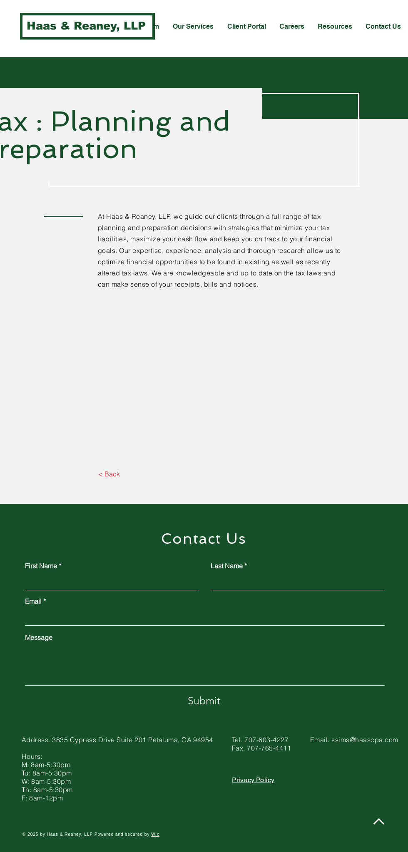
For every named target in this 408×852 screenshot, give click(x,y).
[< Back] (109, 474)
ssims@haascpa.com (364, 740)
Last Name (227, 565)
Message (38, 637)
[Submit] (204, 700)
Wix (155, 834)
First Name (41, 565)
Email (33, 601)
